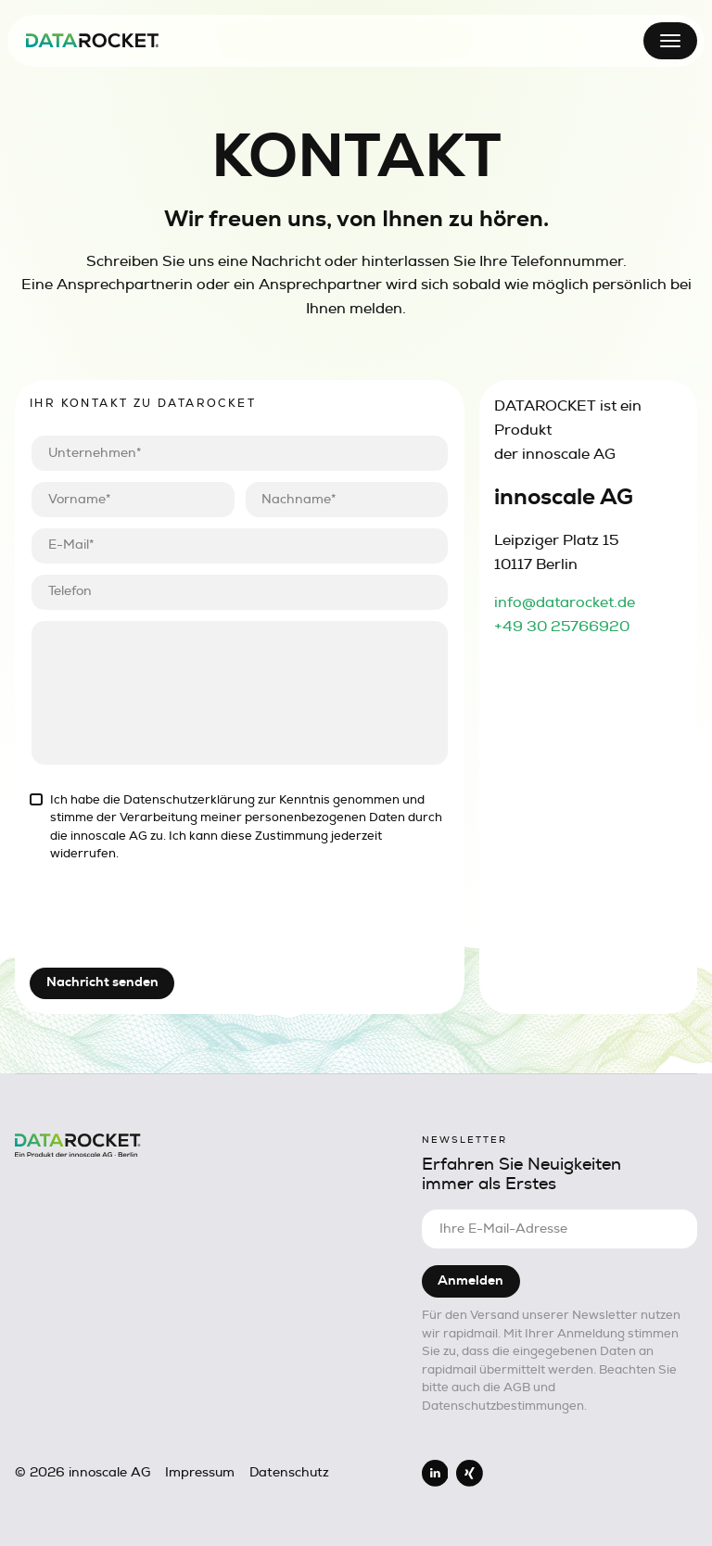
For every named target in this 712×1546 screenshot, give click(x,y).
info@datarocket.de (564, 602)
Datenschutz (289, 1472)
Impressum (200, 1472)
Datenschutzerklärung (189, 799)
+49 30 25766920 (561, 626)
